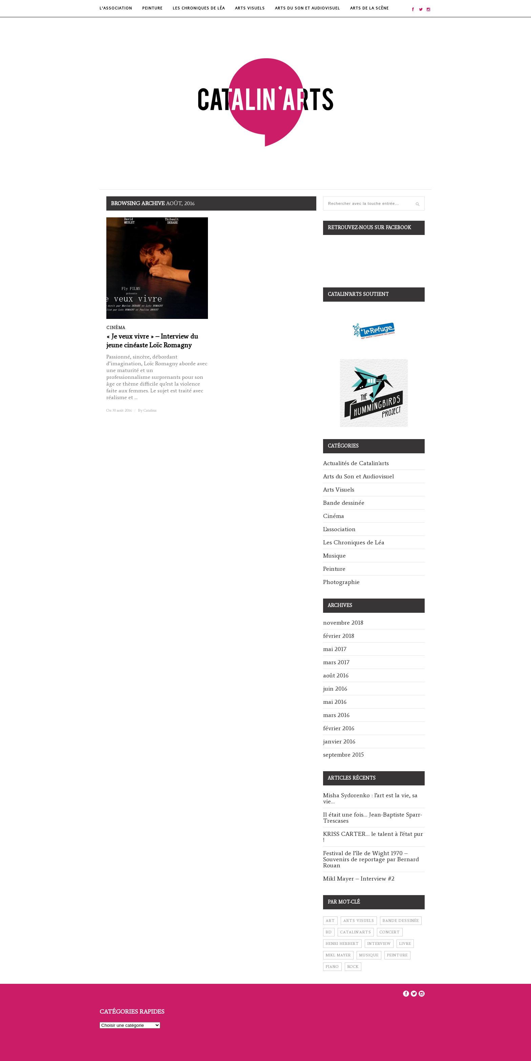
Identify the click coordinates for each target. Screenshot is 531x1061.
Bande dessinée (343, 502)
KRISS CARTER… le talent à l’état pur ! (373, 837)
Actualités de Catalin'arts (356, 463)
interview (379, 943)
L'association (339, 529)
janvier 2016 (339, 741)
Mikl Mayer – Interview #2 (359, 878)
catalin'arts (355, 932)
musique (369, 955)
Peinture (152, 8)
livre (405, 943)
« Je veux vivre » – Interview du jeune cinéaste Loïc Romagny (152, 340)
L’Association (116, 8)
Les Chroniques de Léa (199, 8)
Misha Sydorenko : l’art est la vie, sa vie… (370, 798)
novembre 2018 (343, 622)
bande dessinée (401, 920)
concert (390, 932)
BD (329, 932)
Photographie (341, 582)
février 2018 (338, 636)
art (330, 920)
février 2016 (338, 728)
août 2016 (335, 675)
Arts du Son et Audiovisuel (307, 8)
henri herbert (342, 943)
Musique (334, 555)
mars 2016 (336, 715)
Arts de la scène (369, 8)
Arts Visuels (250, 8)
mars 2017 (336, 662)
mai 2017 (334, 649)
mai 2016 (334, 702)
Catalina (150, 410)
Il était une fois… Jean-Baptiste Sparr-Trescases (372, 817)
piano (332, 967)
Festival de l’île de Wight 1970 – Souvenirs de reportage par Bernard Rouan (371, 859)
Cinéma (115, 327)
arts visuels (358, 920)
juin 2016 (335, 688)
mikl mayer (338, 955)
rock (353, 967)
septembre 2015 (343, 754)
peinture (397, 955)
